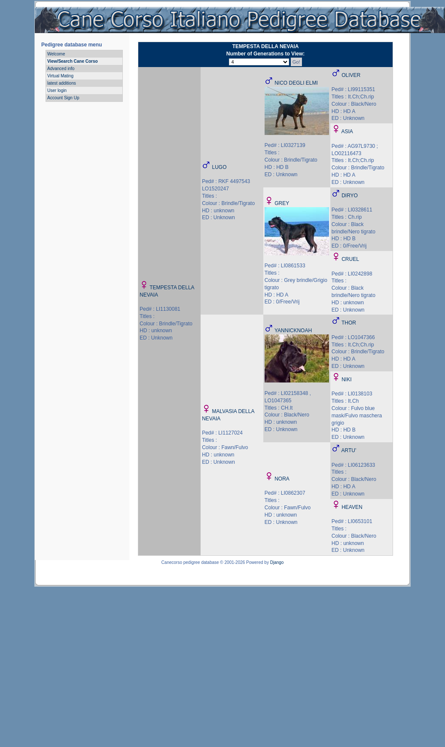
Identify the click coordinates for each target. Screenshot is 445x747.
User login (57, 90)
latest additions (61, 83)
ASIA (347, 132)
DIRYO (349, 196)
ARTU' (348, 450)
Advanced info (60, 68)
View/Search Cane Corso (72, 61)
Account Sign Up (63, 97)
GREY (281, 203)
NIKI (346, 380)
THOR (348, 323)
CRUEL (350, 259)
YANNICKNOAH (293, 331)
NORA (282, 479)
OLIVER (350, 75)
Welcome (56, 54)
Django (277, 562)
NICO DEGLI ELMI (296, 83)
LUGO (219, 167)
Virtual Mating (60, 75)
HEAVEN (351, 507)
